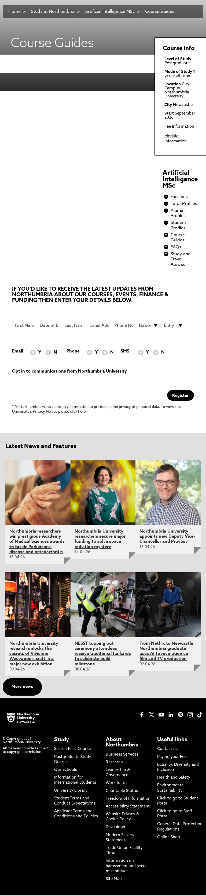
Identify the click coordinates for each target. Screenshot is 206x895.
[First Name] (24, 325)
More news (22, 687)
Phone (73, 351)
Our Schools (65, 770)
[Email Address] (99, 325)
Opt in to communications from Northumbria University (69, 371)
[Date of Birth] (49, 325)
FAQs (176, 247)
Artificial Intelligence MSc (110, 12)
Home (14, 12)
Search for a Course (72, 749)
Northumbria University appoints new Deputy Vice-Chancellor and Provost (167, 536)
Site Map (114, 879)
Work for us (116, 783)
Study (61, 739)
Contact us (167, 749)
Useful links (172, 739)
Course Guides (159, 12)
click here (78, 412)
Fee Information (179, 127)
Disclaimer (116, 827)
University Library (70, 791)
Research (114, 762)
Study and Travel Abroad (181, 259)
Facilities (179, 197)
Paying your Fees (172, 757)
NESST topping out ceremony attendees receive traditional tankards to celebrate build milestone (103, 654)
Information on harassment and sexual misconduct (127, 866)
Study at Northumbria (53, 12)
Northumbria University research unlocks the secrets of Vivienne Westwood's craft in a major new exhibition (33, 654)
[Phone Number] (124, 325)
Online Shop (168, 837)
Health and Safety (173, 778)
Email (17, 351)
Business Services (122, 755)
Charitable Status (122, 791)
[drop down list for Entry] (173, 325)
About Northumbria (122, 742)
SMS (125, 351)
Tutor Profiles (184, 204)
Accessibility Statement (128, 807)
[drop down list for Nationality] (148, 325)
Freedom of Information (128, 799)
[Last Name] (74, 325)
